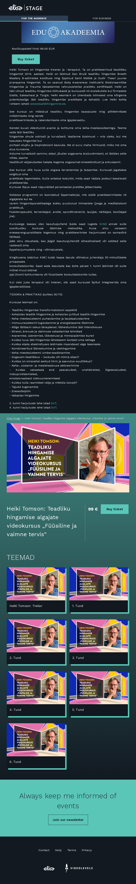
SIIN (102, 224)
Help (58, 850)
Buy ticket (26, 59)
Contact (44, 850)
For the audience (34, 18)
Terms (71, 850)
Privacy (87, 850)
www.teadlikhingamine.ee (48, 103)
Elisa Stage (13, 418)
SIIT (53, 403)
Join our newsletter (68, 820)
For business (102, 18)
